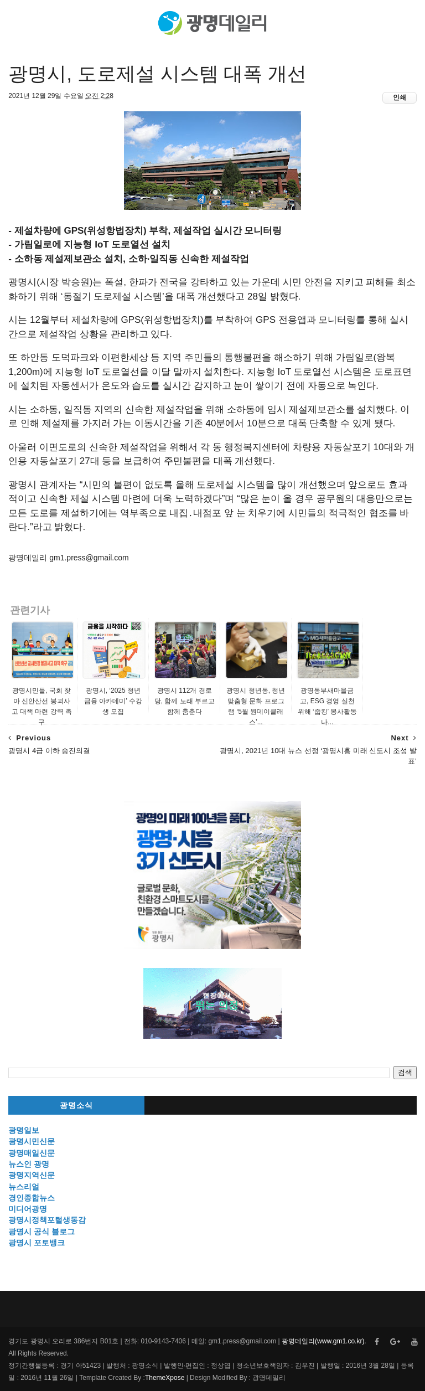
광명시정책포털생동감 (47, 1219)
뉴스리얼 (23, 1186)
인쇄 (399, 97)
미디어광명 (27, 1208)
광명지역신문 (31, 1175)
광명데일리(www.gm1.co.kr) (323, 1341)
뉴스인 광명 (28, 1164)
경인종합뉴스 (31, 1197)
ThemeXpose (164, 1378)
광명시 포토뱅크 (36, 1242)
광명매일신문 (31, 1152)
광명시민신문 (31, 1141)
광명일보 (23, 1130)
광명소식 (76, 1105)
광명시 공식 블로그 (41, 1231)
